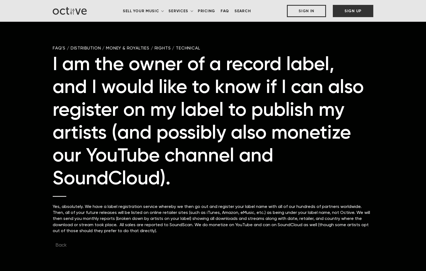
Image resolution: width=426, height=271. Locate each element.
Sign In (306, 11)
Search (242, 11)
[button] (144, 11)
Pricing (206, 11)
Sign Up (353, 11)
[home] (70, 10)
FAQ (225, 11)
